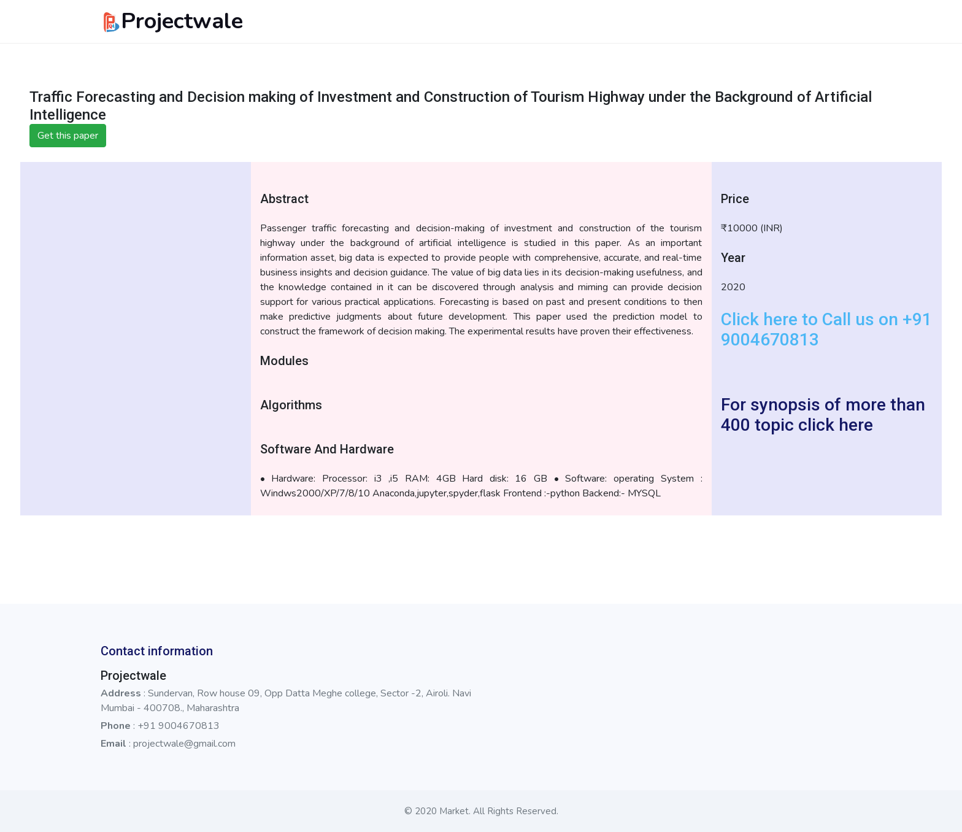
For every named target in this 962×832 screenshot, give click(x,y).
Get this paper (67, 135)
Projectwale (172, 21)
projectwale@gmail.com (184, 743)
